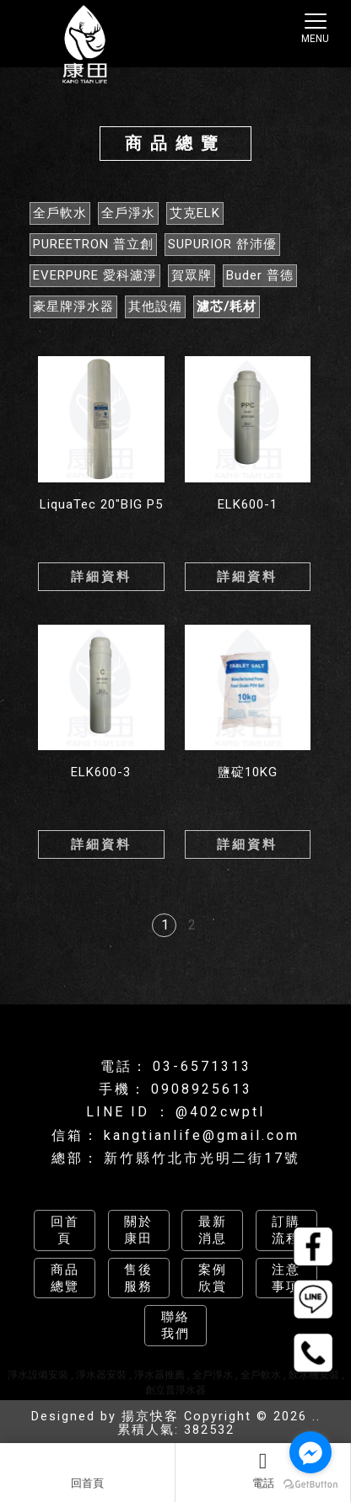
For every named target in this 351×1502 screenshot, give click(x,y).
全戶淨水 (128, 213)
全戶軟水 (60, 213)
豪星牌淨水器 (73, 306)
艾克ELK (195, 213)
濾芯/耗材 (226, 306)
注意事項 (286, 1278)
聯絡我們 (175, 1325)
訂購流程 (286, 1230)
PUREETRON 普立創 (93, 244)
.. (316, 1416)
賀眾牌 (191, 275)
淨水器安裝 (101, 1375)
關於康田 (138, 1230)
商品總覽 (65, 1278)
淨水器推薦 (159, 1375)
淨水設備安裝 (38, 1375)
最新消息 (212, 1230)
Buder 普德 (260, 275)
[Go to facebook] (310, 1452)
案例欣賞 (212, 1278)
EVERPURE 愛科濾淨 (95, 275)
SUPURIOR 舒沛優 (222, 244)
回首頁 (87, 1470)
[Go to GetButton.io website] (311, 1484)
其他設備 (155, 306)
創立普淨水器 (175, 1390)
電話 (263, 1470)
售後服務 (138, 1278)
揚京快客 (150, 1416)
